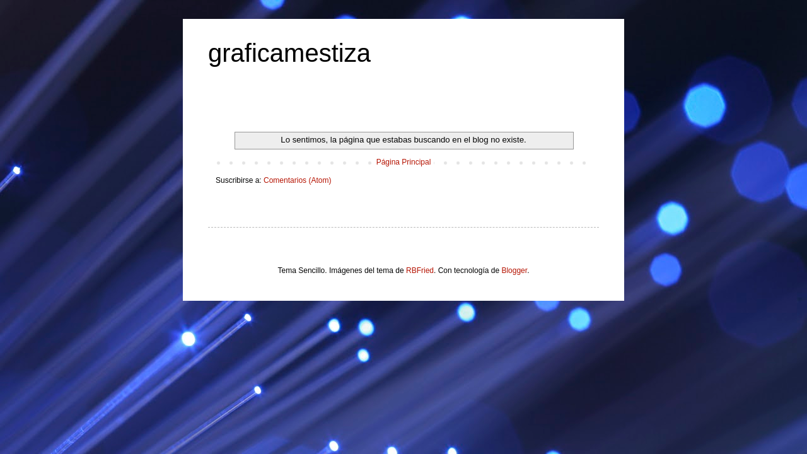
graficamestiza (289, 53)
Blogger (514, 270)
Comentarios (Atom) (297, 180)
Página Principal (403, 162)
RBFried (420, 270)
